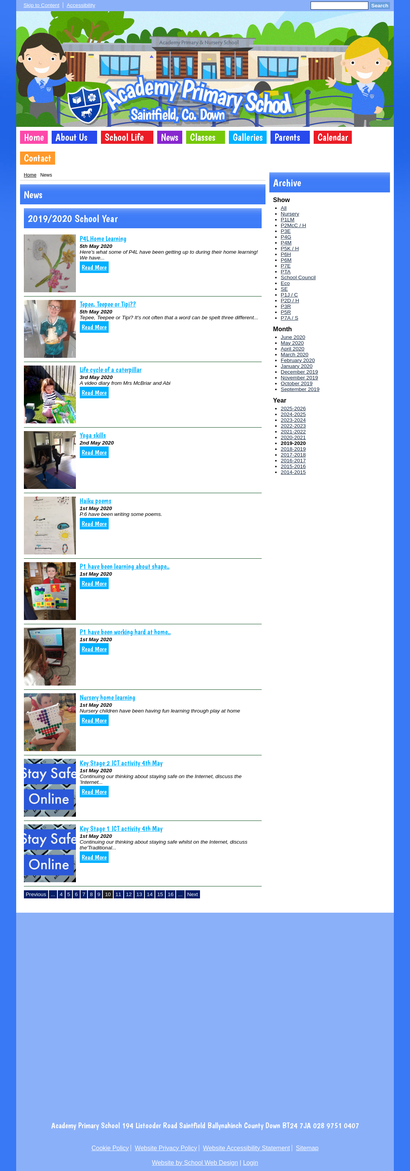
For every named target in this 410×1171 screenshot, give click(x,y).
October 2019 (297, 383)
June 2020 (293, 337)
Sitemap (307, 1148)
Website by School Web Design (195, 1162)
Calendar (333, 137)
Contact (37, 158)
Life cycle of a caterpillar (110, 370)
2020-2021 (293, 437)
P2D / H (290, 300)
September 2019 (300, 389)
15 (160, 894)
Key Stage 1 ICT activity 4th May (121, 828)
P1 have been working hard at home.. (125, 632)
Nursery (290, 214)
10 (108, 894)
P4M (286, 243)
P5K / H (290, 248)
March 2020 (295, 354)
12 (129, 894)
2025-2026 (293, 408)
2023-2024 (293, 420)
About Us (71, 137)
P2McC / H (293, 225)
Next (192, 894)
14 (150, 894)
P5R (286, 312)
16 (170, 894)
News (169, 137)
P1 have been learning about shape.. (125, 566)
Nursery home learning (107, 697)
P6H (286, 254)
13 (139, 894)
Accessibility (81, 5)
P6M (286, 260)
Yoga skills (93, 435)
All (284, 208)
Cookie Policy (110, 1148)
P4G (286, 237)
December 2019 (299, 372)
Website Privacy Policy (166, 1148)
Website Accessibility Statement (246, 1148)
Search (379, 5)
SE (284, 289)
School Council (298, 277)
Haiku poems (95, 501)
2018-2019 (293, 449)
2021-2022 (293, 432)
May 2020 (292, 343)
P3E (286, 231)
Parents (287, 137)
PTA (286, 272)
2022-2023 (293, 426)
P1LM (288, 219)
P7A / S (289, 318)
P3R (286, 306)
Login (250, 1162)
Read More (94, 267)
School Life (124, 137)
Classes (202, 137)
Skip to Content (41, 5)
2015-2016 (293, 466)
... (53, 894)
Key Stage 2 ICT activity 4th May (121, 763)
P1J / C (289, 295)
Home (34, 137)
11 (118, 894)
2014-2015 (293, 472)
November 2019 (299, 378)
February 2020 (298, 360)
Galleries (248, 137)
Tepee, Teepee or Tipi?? (108, 304)
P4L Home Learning (103, 238)
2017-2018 (293, 455)
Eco (285, 283)
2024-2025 (293, 414)
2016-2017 (293, 460)
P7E (286, 266)
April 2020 (292, 349)
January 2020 (297, 366)
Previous (36, 894)
